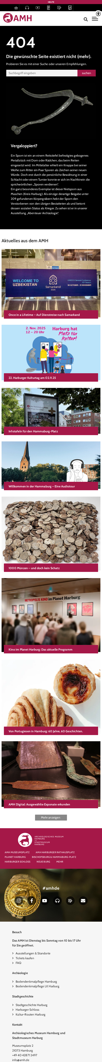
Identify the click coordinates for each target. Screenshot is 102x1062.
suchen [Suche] (86, 73)
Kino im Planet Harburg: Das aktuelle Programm (40, 615)
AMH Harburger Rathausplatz (55, 852)
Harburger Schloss (17, 861)
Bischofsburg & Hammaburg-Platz (54, 856)
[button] (85, 19)
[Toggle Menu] (95, 19)
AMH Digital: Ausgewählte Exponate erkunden (39, 753)
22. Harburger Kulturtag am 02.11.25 (32, 370)
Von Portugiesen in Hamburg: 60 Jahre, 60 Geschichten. (46, 688)
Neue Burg (43, 861)
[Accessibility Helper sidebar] (98, 14)
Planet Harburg (15, 856)
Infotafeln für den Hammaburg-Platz (33, 417)
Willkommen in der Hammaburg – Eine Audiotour (42, 466)
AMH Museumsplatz (17, 852)
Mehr (59, 861)
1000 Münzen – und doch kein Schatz (34, 542)
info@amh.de (20, 1060)
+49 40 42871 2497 (24, 1055)
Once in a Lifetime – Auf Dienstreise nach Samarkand (44, 315)
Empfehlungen (76, 64)
